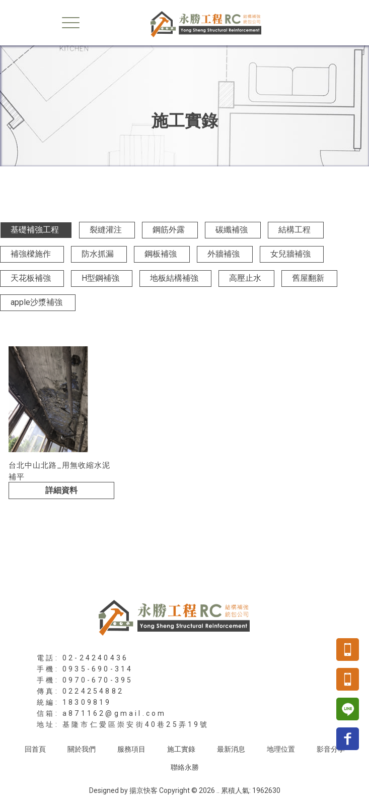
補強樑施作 (31, 254)
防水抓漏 (98, 254)
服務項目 (131, 749)
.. (217, 790)
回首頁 (35, 749)
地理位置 (281, 749)
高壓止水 (245, 278)
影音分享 (331, 749)
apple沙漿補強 (36, 302)
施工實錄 (181, 749)
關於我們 (81, 749)
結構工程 (294, 229)
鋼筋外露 (169, 229)
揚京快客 (143, 790)
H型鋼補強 (100, 278)
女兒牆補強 (290, 254)
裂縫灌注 (106, 229)
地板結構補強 (174, 278)
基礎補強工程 (35, 229)
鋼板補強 (160, 254)
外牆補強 (223, 254)
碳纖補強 (231, 229)
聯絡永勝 (185, 767)
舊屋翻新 (308, 278)
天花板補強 (31, 278)
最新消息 (231, 749)
